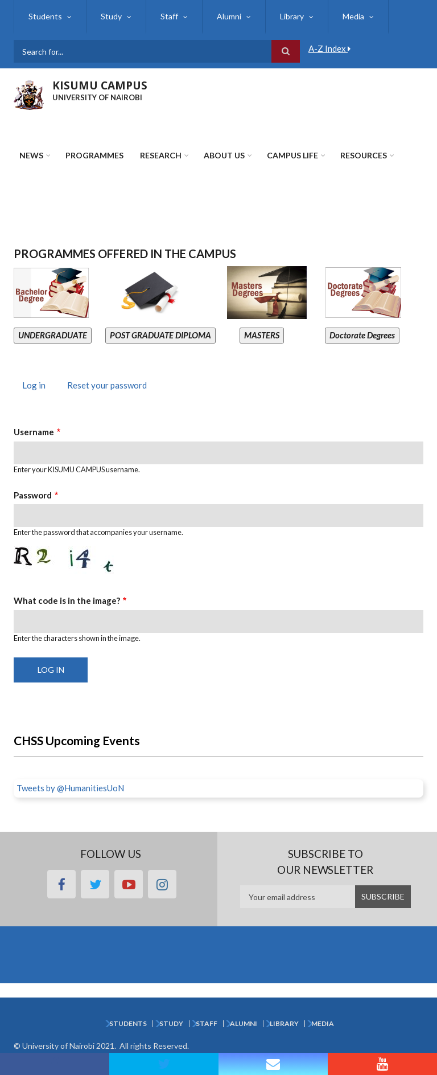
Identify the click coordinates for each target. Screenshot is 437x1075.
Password (33, 495)
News (31, 155)
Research (161, 155)
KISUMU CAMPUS (99, 85)
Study (111, 16)
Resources (363, 155)
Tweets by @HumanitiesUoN (70, 788)
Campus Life (292, 155)
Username (34, 432)
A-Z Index (329, 48)
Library (292, 16)
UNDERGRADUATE (52, 335)
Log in (38, 386)
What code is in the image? (67, 600)
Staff (169, 16)
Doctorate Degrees (362, 335)
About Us (224, 155)
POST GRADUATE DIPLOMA (160, 335)
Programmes (94, 155)
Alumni (229, 16)
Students (45, 16)
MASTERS (261, 335)
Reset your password (107, 385)
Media (353, 16)
